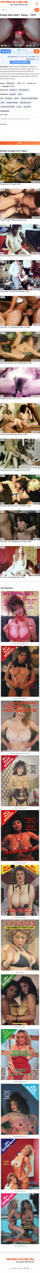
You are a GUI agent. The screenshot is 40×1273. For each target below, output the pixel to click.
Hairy (20, 94)
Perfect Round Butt (7, 107)
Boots (17, 98)
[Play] (2, 45)
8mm (3, 103)
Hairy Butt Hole (25, 103)
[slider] (9, 46)
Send (20, 143)
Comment (3, 124)
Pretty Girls (10, 83)
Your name (4, 115)
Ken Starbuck (23, 90)
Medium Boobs (12, 103)
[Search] (20, 10)
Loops (19, 107)
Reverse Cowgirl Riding (29, 98)
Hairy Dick (27, 107)
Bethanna (13, 90)
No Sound (8, 98)
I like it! (5, 51)
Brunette (13, 94)
